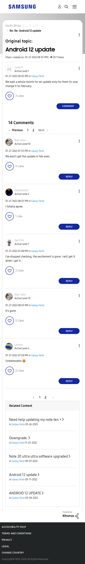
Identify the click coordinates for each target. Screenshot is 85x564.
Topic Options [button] (73, 34)
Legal (5, 546)
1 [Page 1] (27, 130)
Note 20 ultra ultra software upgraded (38, 456)
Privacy (7, 539)
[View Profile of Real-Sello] (20, 140)
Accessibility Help (14, 526)
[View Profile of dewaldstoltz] (21, 190)
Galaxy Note (37, 76)
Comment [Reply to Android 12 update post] (68, 106)
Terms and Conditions (16, 533)
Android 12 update (23, 475)
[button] (73, 68)
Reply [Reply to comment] (69, 176)
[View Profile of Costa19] (19, 67)
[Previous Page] (16, 130)
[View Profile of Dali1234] (19, 240)
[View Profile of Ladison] (19, 344)
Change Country (13, 552)
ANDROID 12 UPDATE (25, 493)
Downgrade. (18, 438)
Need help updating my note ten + (35, 419)
